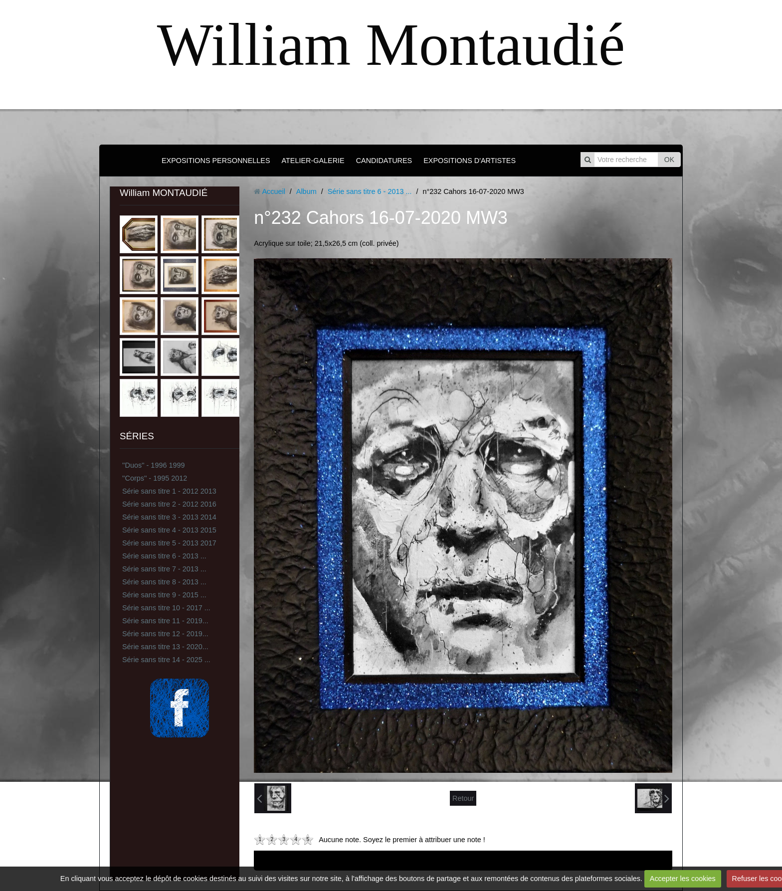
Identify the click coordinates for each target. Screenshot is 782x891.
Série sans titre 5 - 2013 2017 (169, 543)
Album (306, 191)
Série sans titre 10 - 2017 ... (166, 608)
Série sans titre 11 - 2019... (165, 621)
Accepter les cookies (683, 879)
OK (669, 160)
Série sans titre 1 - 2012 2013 (169, 491)
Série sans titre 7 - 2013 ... (164, 569)
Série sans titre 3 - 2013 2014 (169, 517)
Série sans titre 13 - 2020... (165, 647)
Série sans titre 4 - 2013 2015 (169, 530)
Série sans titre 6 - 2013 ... (164, 556)
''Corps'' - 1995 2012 (154, 478)
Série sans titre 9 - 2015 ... (164, 595)
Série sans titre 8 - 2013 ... (164, 582)
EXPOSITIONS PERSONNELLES (216, 161)
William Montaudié (391, 44)
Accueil (273, 191)
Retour (463, 798)
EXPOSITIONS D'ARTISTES (469, 161)
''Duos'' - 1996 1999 (153, 465)
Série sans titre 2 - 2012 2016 (169, 504)
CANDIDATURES (384, 161)
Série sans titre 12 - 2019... (165, 634)
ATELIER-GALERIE (313, 161)
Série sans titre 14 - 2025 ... (166, 660)
